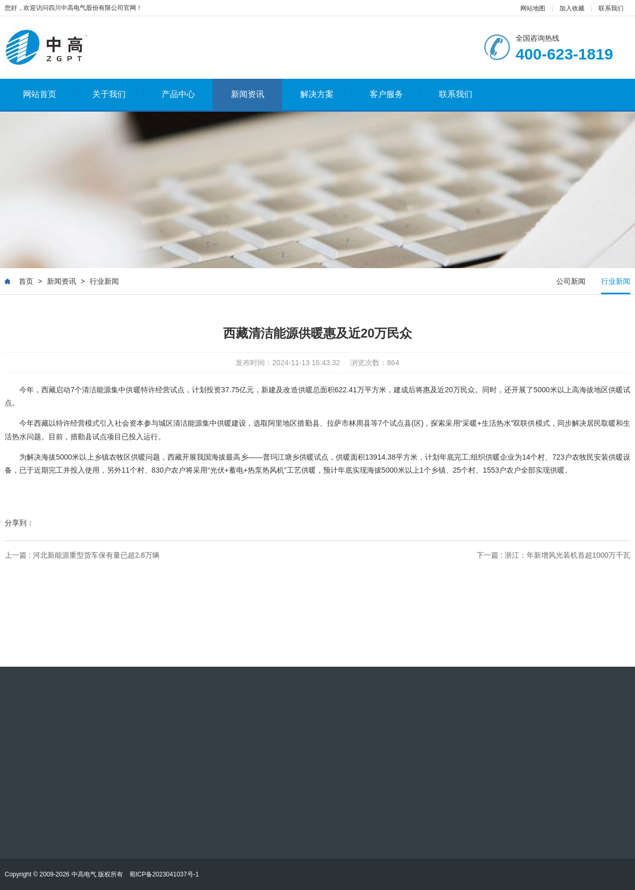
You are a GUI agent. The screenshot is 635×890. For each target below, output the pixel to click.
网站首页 (49, 94)
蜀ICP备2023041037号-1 (164, 874)
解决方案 (326, 94)
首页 (26, 281)
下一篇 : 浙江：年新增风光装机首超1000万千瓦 (553, 555)
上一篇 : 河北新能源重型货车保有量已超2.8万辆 (82, 555)
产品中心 (187, 94)
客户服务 (395, 94)
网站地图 (532, 8)
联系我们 (611, 8)
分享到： (19, 523)
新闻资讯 (247, 94)
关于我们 (118, 94)
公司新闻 (570, 281)
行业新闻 (104, 281)
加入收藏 (571, 8)
